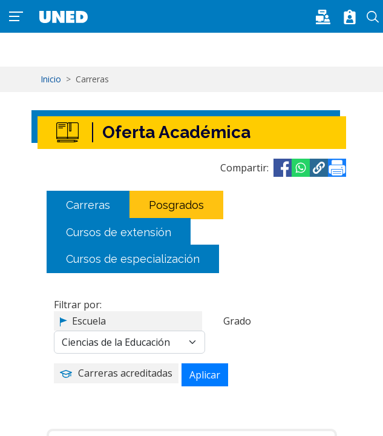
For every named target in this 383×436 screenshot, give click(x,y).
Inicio (51, 79)
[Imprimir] (337, 168)
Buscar (372, 17)
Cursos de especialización (133, 259)
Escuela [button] (89, 321)
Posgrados (176, 205)
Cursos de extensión (118, 231)
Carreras (88, 205)
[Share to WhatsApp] (301, 168)
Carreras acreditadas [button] (125, 373)
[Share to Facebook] (282, 168)
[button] (327, 15)
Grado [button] (237, 321)
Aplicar (204, 375)
